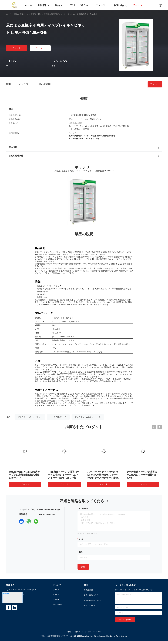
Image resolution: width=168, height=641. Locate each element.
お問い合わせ (57, 604)
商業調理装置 (88, 590)
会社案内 (56, 595)
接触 (83, 566)
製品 (16, 14)
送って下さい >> (125, 620)
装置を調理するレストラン (93, 600)
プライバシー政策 (94, 632)
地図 (69, 632)
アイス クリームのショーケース (88, 417)
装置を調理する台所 (91, 595)
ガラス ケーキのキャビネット (30, 417)
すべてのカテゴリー (91, 605)
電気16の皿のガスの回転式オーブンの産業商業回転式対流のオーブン (24, 474)
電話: (81, 552)
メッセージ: (83, 509)
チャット (16, 48)
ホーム (9, 14)
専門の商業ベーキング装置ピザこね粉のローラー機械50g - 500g (142, 474)
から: (81, 539)
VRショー (85, 5)
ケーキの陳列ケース (58, 417)
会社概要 (56, 590)
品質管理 (56, 599)
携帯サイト (79, 632)
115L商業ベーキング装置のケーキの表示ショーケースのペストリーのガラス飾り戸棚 (63, 474)
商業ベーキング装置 (28, 14)
